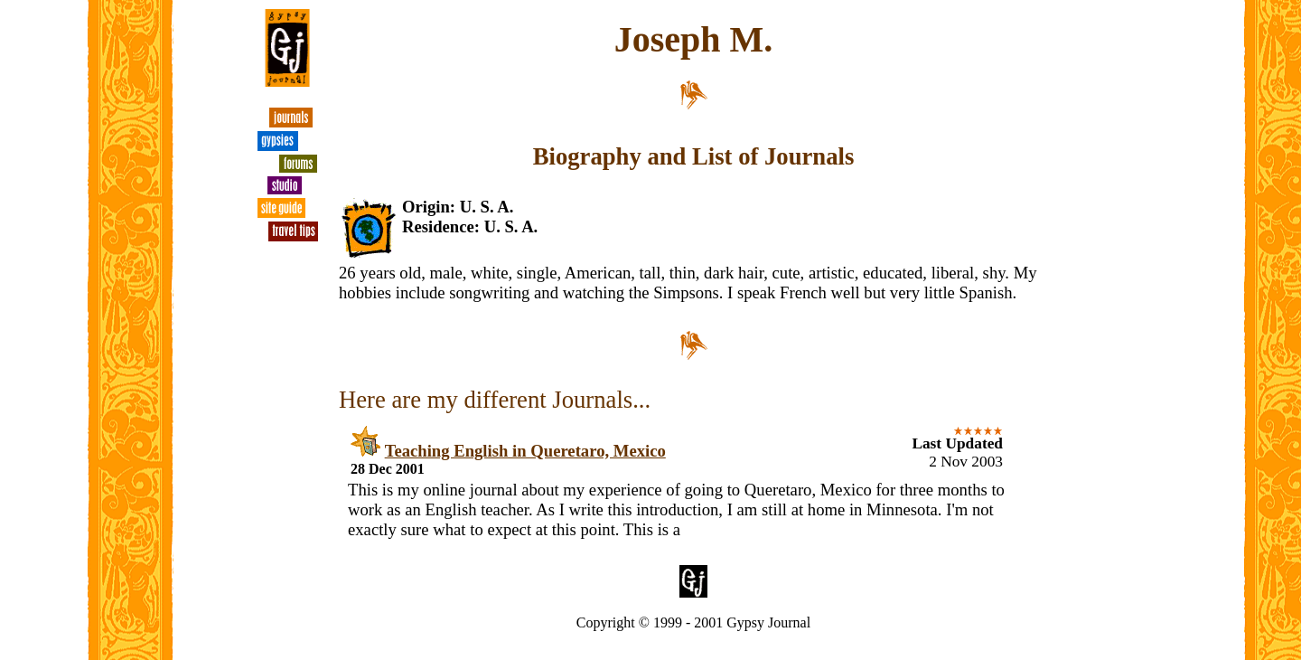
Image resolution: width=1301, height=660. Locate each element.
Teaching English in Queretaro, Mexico (525, 450)
